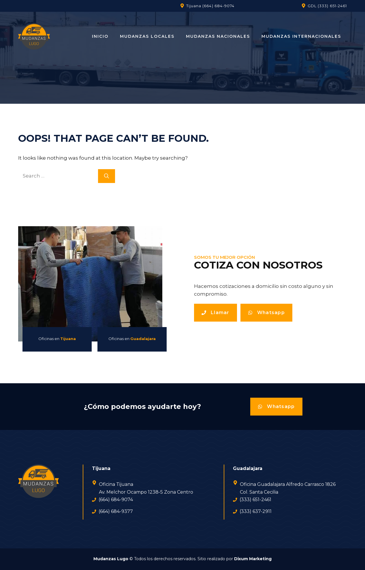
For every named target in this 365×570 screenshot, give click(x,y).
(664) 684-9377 (116, 511)
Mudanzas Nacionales (218, 36)
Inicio (100, 36)
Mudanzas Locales (147, 36)
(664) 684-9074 (218, 5)
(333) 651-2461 (332, 5)
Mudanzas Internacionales (301, 36)
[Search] (106, 176)
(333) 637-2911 (256, 511)
